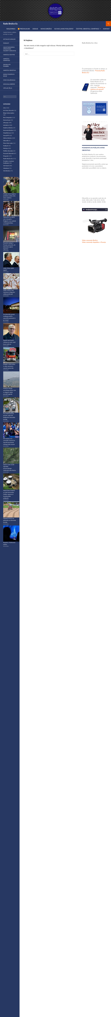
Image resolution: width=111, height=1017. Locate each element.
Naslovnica (10, 29)
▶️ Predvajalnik (24, 29)
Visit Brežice (6, 171)
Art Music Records (8, 110)
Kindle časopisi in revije (8, 75)
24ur (4, 108)
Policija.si (5, 148)
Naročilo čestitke (9, 54)
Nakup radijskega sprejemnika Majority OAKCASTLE (9, 48)
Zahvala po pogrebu (7, 65)
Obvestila (6, 140)
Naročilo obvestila (9, 70)
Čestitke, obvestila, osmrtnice (87, 29)
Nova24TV (6, 135)
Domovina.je (6, 120)
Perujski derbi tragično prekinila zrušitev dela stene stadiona (9, 196)
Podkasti (6, 43)
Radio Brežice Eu (10, 23)
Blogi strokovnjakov (8, 113)
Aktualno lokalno (9, 39)
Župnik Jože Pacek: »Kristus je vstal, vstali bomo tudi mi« (9, 342)
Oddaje (35, 29)
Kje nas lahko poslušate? (63, 29)
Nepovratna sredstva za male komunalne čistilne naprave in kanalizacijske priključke (9, 494)
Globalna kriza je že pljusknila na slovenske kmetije (9, 520)
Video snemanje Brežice (90, 240)
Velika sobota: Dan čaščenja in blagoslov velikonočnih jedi (9, 292)
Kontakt (106, 29)
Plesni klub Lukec (8, 143)
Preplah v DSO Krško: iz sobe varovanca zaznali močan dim (9, 366)
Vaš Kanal (6, 165)
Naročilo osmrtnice (6, 59)
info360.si (6, 125)
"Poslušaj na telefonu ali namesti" (97, 88)
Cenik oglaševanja (9, 80)
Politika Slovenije (8, 151)
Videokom (6, 168)
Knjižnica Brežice (8, 128)
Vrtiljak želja (7, 88)
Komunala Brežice (9, 84)
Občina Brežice (7, 138)
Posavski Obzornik (8, 153)
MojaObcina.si (7, 133)
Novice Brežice (46, 29)
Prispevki (5, 156)
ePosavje (5, 122)
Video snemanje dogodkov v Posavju (94, 242)
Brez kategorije (7, 117)
